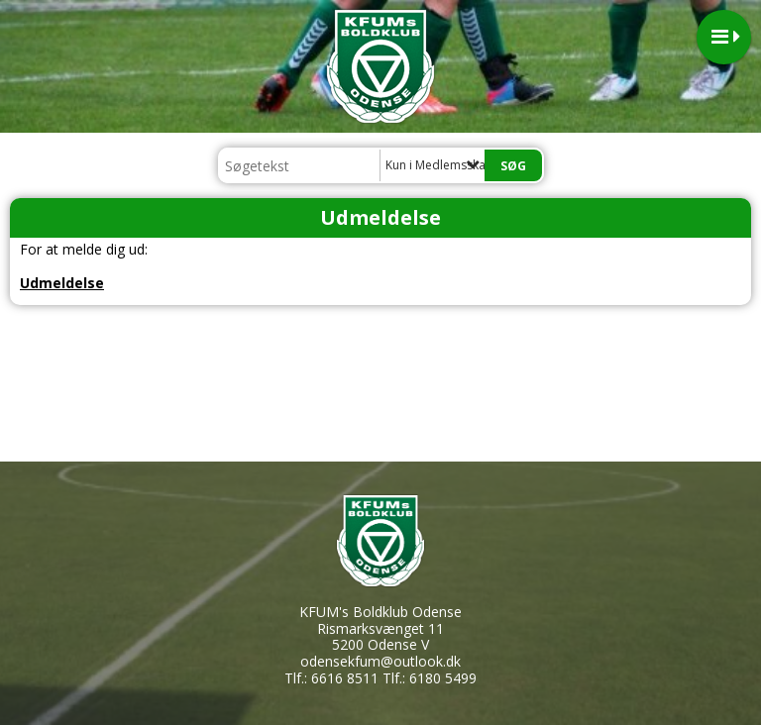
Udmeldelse (62, 282)
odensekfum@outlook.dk (380, 661)
